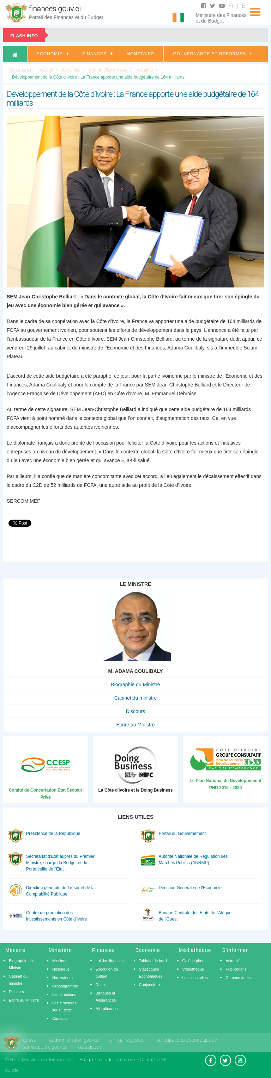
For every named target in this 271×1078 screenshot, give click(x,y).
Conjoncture (149, 985)
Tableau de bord (153, 961)
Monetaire (140, 53)
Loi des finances (110, 961)
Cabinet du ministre (135, 698)
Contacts (59, 1018)
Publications (235, 969)
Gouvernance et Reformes (209, 53)
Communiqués (238, 977)
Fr (231, 5)
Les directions (64, 994)
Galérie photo (194, 961)
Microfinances (108, 1008)
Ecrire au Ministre (135, 724)
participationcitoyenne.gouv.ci (187, 1040)
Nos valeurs (62, 977)
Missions (59, 961)
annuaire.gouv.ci (127, 1040)
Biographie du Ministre (135, 684)
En (245, 5)
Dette (100, 985)
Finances (94, 53)
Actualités (233, 961)
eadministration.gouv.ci (73, 1040)
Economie (49, 53)
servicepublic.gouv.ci (44, 1047)
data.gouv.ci (90, 1047)
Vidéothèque (193, 969)
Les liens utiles (195, 977)
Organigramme (65, 986)
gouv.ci (30, 1040)
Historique (61, 969)
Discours (135, 711)
